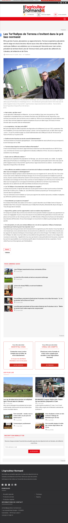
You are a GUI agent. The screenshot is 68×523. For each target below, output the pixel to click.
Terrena (7, 252)
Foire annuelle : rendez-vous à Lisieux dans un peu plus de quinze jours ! (23, 415)
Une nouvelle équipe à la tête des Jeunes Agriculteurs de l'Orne (54, 425)
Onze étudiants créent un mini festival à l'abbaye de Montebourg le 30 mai (54, 415)
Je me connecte (61, 14)
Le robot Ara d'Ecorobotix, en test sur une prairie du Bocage (31, 277)
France (7, 249)
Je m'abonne (26, 14)
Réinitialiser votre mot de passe (18, 360)
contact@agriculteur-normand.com (11, 508)
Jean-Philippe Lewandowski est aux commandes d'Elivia (30, 269)
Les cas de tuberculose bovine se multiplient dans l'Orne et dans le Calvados (17, 400)
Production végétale (8, 499)
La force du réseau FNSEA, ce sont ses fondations (28, 285)
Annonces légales (43, 14)
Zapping (38, 497)
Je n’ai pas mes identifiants (18, 358)
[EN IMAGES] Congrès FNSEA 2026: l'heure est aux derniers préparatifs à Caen (48, 400)
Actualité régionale (8, 494)
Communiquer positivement (22, 423)
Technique (39, 494)
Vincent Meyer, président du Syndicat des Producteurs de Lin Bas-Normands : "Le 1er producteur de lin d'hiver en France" (38, 299)
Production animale (8, 497)
